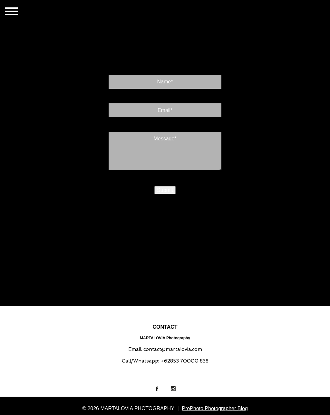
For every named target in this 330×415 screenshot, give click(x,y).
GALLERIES (65, 12)
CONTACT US (94, 12)
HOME (42, 12)
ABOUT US (123, 12)
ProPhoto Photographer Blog (215, 408)
